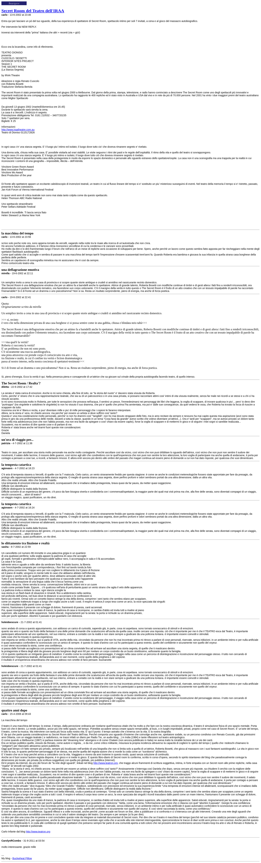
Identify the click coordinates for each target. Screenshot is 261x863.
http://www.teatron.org (38, 831)
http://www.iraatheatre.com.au (17, 129)
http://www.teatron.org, (105, 763)
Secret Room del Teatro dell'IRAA (32, 10)
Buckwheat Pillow (22, 858)
